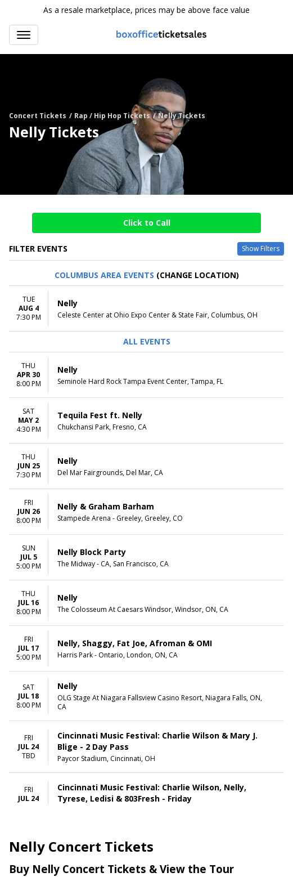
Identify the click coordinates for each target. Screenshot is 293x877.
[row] (146, 309)
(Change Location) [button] (197, 275)
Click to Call (146, 222)
